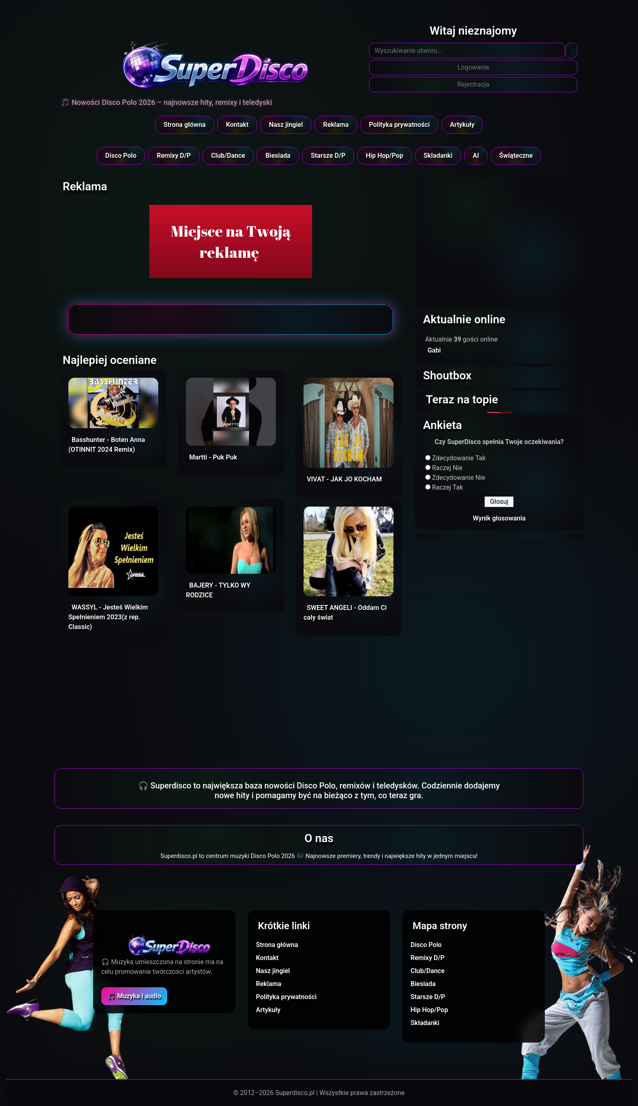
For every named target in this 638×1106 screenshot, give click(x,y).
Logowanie (473, 67)
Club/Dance (228, 155)
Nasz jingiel (286, 124)
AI (476, 155)
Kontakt (237, 124)
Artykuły (462, 124)
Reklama (335, 124)
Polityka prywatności (399, 124)
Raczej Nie (447, 468)
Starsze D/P (328, 155)
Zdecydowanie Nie (458, 477)
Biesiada (278, 155)
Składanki (438, 155)
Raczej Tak (447, 487)
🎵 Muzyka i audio (134, 996)
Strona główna (185, 124)
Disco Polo (121, 155)
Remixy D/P (174, 155)
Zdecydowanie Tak (459, 458)
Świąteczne (516, 155)
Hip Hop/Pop (384, 155)
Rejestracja (473, 84)
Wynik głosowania (499, 518)
